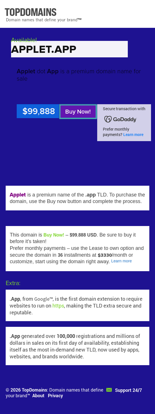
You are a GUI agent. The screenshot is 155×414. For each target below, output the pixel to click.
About (38, 395)
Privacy (55, 395)
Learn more (133, 134)
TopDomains (34, 390)
